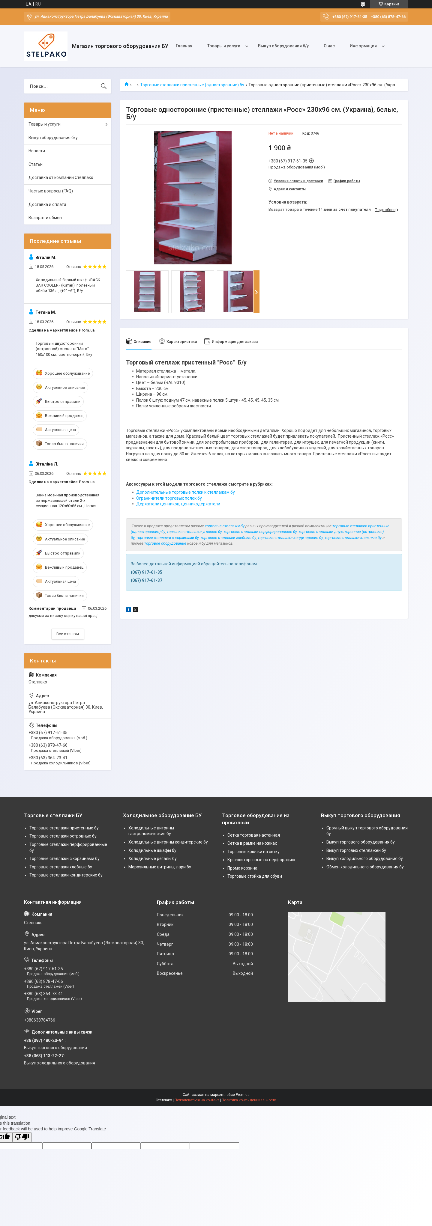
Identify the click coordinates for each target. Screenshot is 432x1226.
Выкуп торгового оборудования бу (360, 842)
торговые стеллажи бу (224, 526)
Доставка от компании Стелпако (60, 177)
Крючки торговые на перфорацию (261, 859)
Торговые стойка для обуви (254, 876)
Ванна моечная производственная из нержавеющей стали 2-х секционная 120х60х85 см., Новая (67, 500)
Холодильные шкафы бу (152, 850)
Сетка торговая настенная (253, 835)
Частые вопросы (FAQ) (50, 191)
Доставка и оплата (47, 204)
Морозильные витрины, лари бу (159, 866)
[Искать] (104, 86)
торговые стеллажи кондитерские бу (290, 537)
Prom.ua (243, 1095)
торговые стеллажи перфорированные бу (260, 531)
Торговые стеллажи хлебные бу (60, 866)
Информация (363, 45)
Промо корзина (242, 868)
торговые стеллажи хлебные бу (228, 537)
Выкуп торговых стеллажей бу (356, 850)
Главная (184, 45)
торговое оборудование (165, 543)
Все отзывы (67, 634)
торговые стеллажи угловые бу (194, 531)
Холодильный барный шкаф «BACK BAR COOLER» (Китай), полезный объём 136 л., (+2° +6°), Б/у (68, 285)
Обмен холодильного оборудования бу (365, 866)
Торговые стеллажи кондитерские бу (66, 875)
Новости (36, 150)
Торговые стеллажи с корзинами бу (64, 858)
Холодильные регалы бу (152, 858)
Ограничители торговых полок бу (169, 498)
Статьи (35, 164)
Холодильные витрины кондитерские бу (168, 842)
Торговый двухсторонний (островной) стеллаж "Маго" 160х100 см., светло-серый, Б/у (64, 348)
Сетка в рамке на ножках (252, 843)
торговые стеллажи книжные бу (353, 537)
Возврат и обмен (45, 217)
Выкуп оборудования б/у (283, 45)
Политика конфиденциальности (249, 1100)
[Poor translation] (22, 1137)
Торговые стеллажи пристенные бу (64, 828)
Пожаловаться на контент (197, 1100)
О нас (329, 45)
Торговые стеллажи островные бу (63, 836)
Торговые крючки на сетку (253, 851)
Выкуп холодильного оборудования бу (364, 858)
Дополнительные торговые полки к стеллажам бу (185, 492)
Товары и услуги (223, 45)
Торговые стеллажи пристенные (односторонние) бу (192, 84)
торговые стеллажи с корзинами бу (167, 537)
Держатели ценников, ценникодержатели (178, 503)
